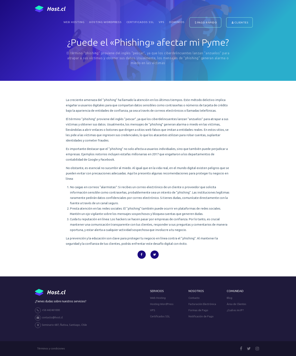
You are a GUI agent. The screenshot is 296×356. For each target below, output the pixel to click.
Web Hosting (74, 22)
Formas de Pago (198, 310)
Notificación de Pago (201, 316)
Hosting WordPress (105, 22)
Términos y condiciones (51, 348)
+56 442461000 (47, 310)
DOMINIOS (177, 22)
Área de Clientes (236, 304)
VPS (161, 22)
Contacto (194, 297)
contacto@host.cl (49, 318)
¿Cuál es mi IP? (235, 310)
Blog (229, 297)
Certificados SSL (140, 22)
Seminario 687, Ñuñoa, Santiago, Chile (61, 325)
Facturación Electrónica (202, 304)
